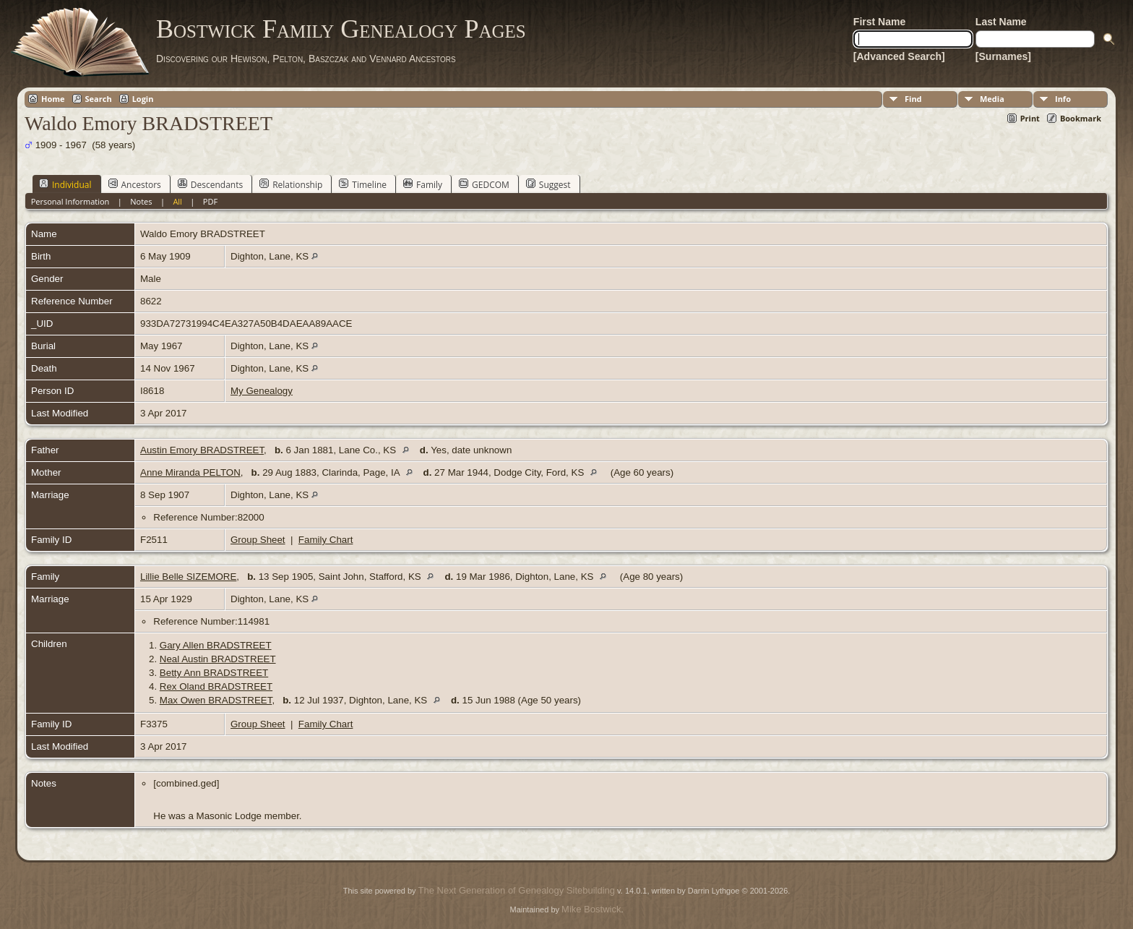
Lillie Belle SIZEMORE (188, 576)
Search (98, 98)
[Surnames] (1003, 56)
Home (53, 98)
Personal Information (70, 201)
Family (422, 184)
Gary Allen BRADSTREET (216, 645)
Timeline (363, 184)
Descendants (210, 184)
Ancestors (134, 184)
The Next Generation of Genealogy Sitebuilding (516, 890)
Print (1030, 118)
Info (1063, 98)
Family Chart (325, 539)
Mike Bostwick (591, 909)
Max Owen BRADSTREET (216, 700)
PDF (210, 201)
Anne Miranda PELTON (190, 472)
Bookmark (1080, 118)
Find (913, 98)
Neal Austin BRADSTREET (218, 659)
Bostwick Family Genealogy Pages (341, 28)
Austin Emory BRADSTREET (202, 450)
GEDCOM (484, 184)
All (177, 201)
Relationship (290, 184)
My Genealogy (262, 390)
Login (143, 98)
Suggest (548, 184)
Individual (65, 184)
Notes (141, 201)
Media (992, 98)
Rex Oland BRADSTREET (216, 686)
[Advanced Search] (899, 56)
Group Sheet (258, 539)
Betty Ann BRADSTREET (214, 672)
